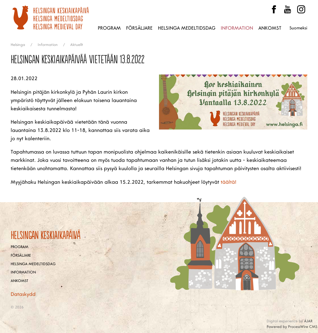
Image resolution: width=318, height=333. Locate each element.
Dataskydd (23, 294)
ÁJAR (308, 321)
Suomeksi (298, 28)
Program (109, 28)
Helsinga (18, 44)
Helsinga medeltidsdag (186, 28)
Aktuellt (76, 44)
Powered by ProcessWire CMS (292, 326)
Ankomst (269, 28)
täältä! (228, 182)
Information (237, 28)
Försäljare (139, 28)
